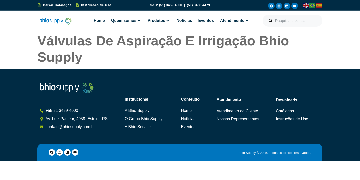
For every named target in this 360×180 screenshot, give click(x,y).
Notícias (184, 20)
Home (99, 20)
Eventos (206, 20)
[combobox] (292, 21)
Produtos (158, 20)
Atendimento (234, 20)
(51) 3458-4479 (198, 5)
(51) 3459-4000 (171, 5)
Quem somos (125, 20)
